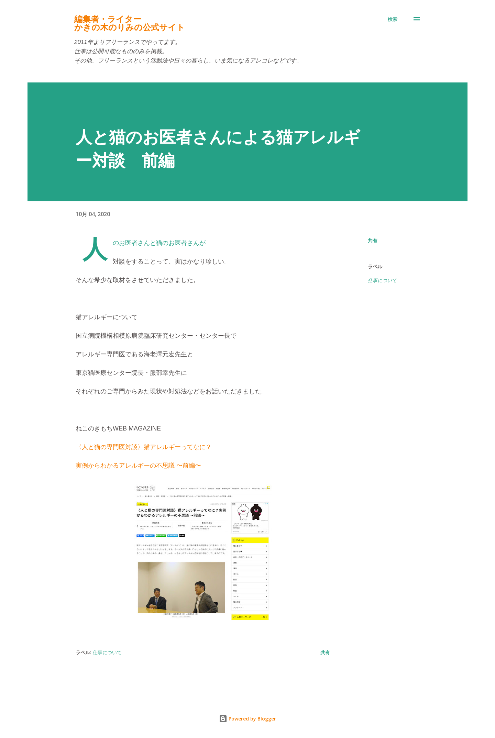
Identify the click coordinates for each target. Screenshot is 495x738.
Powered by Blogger (247, 718)
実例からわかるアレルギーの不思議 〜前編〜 (138, 465)
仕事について (382, 280)
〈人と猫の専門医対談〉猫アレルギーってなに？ (144, 447)
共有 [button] (372, 240)
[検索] (392, 19)
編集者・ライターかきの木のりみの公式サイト (129, 23)
